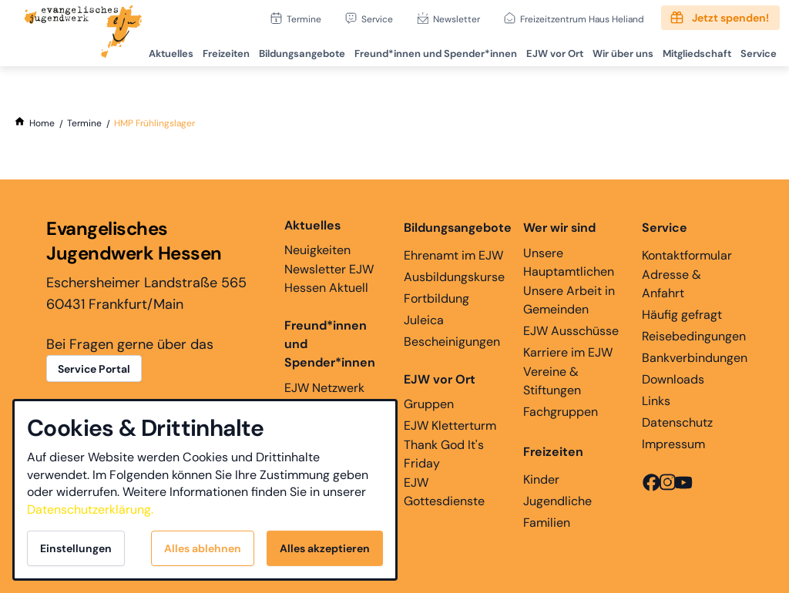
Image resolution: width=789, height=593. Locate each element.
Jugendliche (557, 501)
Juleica (424, 320)
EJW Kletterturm (450, 425)
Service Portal (94, 369)
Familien (546, 522)
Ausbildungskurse (454, 277)
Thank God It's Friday (444, 454)
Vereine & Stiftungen (552, 381)
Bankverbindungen (694, 358)
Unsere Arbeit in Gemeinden (569, 300)
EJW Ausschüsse (571, 331)
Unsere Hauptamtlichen (568, 262)
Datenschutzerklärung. (90, 509)
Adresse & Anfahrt (671, 283)
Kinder (541, 479)
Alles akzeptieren (325, 548)
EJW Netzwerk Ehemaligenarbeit (334, 397)
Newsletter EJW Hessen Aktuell (329, 278)
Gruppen (439, 391)
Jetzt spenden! (730, 18)
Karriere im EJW (568, 352)
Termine (304, 19)
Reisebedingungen (694, 336)
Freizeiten (214, 50)
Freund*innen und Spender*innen (329, 343)
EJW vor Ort (547, 50)
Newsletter (456, 19)
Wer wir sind (559, 227)
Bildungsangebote (292, 50)
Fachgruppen (560, 412)
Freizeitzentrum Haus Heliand (582, 19)
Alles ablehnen (202, 548)
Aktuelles (158, 50)
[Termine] (84, 123)
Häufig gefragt (682, 315)
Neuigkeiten (317, 237)
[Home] (42, 123)
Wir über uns (617, 50)
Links (656, 401)
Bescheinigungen (452, 341)
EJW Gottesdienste (444, 491)
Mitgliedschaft (693, 50)
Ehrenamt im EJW (453, 255)
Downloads (673, 379)
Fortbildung (436, 298)
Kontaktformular (687, 255)
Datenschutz (677, 422)
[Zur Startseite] (83, 33)
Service (377, 19)
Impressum (673, 444)
